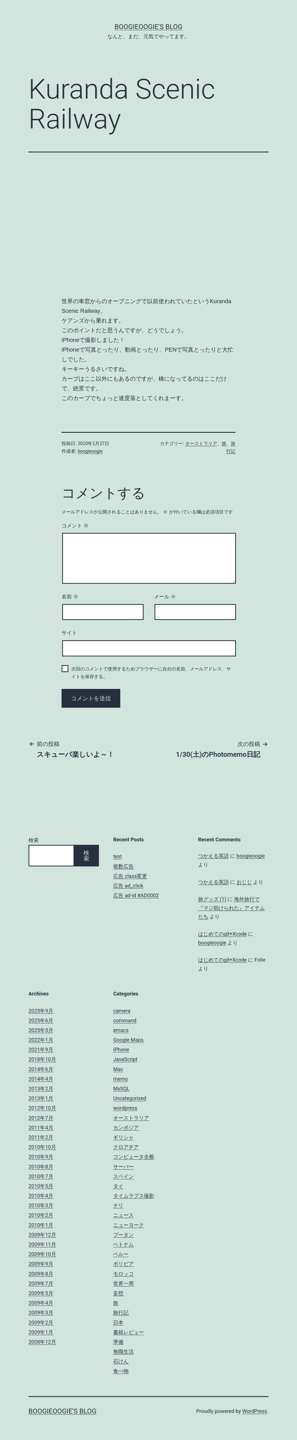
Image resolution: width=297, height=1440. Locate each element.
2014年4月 (41, 1079)
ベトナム (123, 1244)
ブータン (123, 1235)
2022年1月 (41, 1040)
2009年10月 (42, 1254)
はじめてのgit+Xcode (222, 934)
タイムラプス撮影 (133, 1196)
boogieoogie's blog (148, 27)
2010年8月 (41, 1167)
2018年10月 (42, 1059)
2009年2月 (41, 1322)
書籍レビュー (128, 1332)
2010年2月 (41, 1215)
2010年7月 (41, 1176)
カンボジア (126, 1128)
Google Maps (128, 1040)
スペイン (123, 1176)
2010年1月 (41, 1225)
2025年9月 (41, 1011)
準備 (118, 1342)
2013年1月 (41, 1098)
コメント (75, 526)
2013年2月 (41, 1089)
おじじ (244, 882)
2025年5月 (41, 1030)
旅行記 (121, 1312)
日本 (118, 1322)
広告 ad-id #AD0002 (135, 895)
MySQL (121, 1089)
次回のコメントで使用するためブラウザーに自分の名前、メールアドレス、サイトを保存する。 (151, 672)
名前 (70, 596)
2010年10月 (42, 1147)
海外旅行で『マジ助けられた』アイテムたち (231, 907)
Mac (118, 1069)
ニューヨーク (128, 1225)
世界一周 (123, 1283)
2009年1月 (41, 1332)
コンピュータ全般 (133, 1157)
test (117, 856)
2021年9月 (41, 1050)
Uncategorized (129, 1098)
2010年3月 (41, 1205)
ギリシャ (123, 1137)
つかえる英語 (213, 856)
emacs (121, 1030)
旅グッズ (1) (212, 899)
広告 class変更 (130, 876)
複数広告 (123, 866)
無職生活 (123, 1352)
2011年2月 (41, 1137)
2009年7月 (41, 1283)
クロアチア (126, 1147)
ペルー (121, 1254)
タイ (118, 1186)
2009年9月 (41, 1264)
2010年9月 (41, 1157)
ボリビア (123, 1264)
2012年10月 (42, 1108)
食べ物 (121, 1371)
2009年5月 (41, 1293)
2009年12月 (42, 1235)
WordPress (254, 1411)
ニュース (123, 1215)
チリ (118, 1205)
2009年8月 (41, 1274)
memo (120, 1079)
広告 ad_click (128, 886)
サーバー (123, 1167)
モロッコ (123, 1274)
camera (121, 1011)
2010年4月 (41, 1196)
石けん (121, 1361)
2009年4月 (41, 1303)
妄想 (118, 1293)
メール (165, 596)
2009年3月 (41, 1312)
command (124, 1020)
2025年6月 (41, 1020)
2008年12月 (42, 1342)
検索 (34, 840)
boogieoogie (90, 451)
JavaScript (125, 1059)
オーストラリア (201, 443)
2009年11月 (42, 1244)
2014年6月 (41, 1069)
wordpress (125, 1108)
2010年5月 (41, 1186)
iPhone (121, 1050)
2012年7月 (41, 1118)
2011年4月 (41, 1128)
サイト (69, 633)
